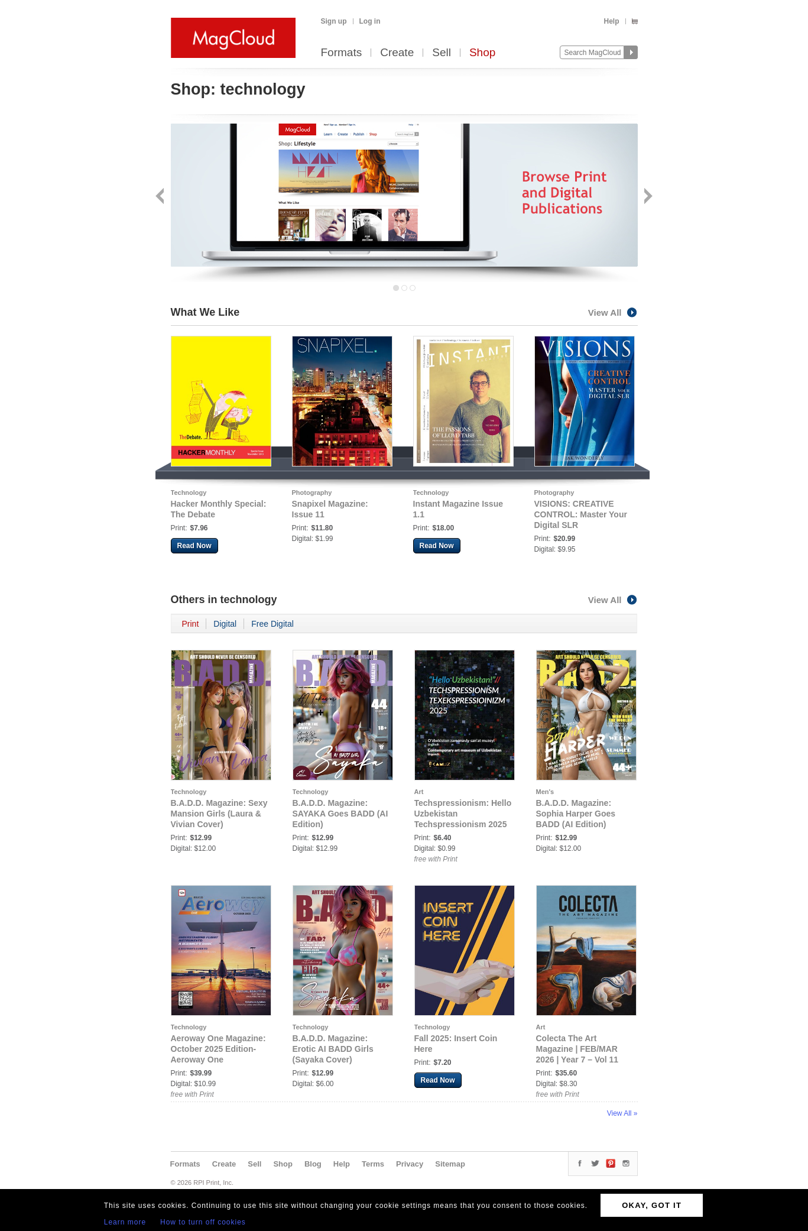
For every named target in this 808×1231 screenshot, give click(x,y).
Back (161, 197)
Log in (370, 21)
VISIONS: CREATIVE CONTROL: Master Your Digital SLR (580, 514)
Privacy (409, 1163)
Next (647, 197)
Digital (224, 624)
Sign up (334, 21)
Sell (441, 53)
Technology (189, 492)
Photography (312, 492)
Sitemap (450, 1163)
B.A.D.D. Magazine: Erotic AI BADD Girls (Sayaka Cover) (333, 1049)
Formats (341, 53)
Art (419, 791)
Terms (373, 1163)
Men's (545, 791)
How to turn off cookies (203, 1222)
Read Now (194, 546)
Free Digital (272, 624)
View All (613, 312)
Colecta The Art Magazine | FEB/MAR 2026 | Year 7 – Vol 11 (577, 1049)
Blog (313, 1163)
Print (190, 624)
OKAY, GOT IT (652, 1205)
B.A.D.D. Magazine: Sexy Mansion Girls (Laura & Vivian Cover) (219, 813)
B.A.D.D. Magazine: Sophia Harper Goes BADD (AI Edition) (576, 813)
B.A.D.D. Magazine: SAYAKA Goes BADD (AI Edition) (340, 813)
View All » (622, 1113)
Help (611, 21)
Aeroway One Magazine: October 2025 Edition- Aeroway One (218, 1049)
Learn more (125, 1222)
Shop (482, 53)
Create (397, 53)
